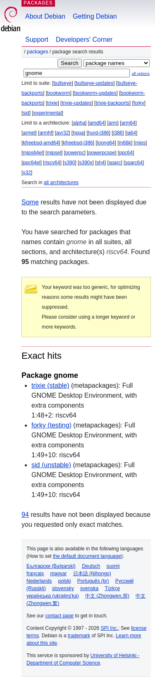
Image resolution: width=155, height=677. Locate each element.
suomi (113, 566)
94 (25, 514)
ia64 (131, 133)
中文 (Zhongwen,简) (107, 596)
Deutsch (91, 566)
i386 (118, 133)
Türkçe (112, 588)
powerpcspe (101, 153)
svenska (89, 588)
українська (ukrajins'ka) (52, 596)
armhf (45, 133)
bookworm (58, 93)
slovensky (63, 588)
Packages (37, 52)
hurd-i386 (98, 133)
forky (139, 103)
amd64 (97, 123)
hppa (78, 133)
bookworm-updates (95, 93)
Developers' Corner (84, 39)
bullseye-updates (94, 83)
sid (26, 113)
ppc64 (126, 153)
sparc (115, 163)
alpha (79, 123)
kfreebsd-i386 (78, 143)
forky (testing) (51, 425)
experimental (47, 113)
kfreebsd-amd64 (41, 143)
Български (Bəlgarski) (51, 566)
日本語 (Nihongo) (92, 573)
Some (30, 202)
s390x (85, 163)
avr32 (62, 133)
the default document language (87, 556)
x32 (27, 172)
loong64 (106, 143)
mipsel (54, 153)
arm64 (129, 123)
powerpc (74, 153)
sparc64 (134, 163)
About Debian (45, 16)
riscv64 (52, 163)
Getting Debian (95, 16)
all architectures (61, 182)
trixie (52, 103)
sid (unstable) (51, 464)
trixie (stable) (50, 385)
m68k (125, 143)
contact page (59, 616)
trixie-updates (76, 103)
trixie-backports (112, 103)
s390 (69, 163)
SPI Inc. (109, 628)
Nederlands (39, 581)
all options (141, 73)
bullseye (62, 83)
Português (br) (93, 581)
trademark (79, 636)
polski (64, 581)
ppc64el (31, 163)
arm (113, 123)
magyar (58, 573)
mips (140, 143)
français (35, 573)
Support (36, 39)
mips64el (33, 153)
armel (29, 133)
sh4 (101, 163)
